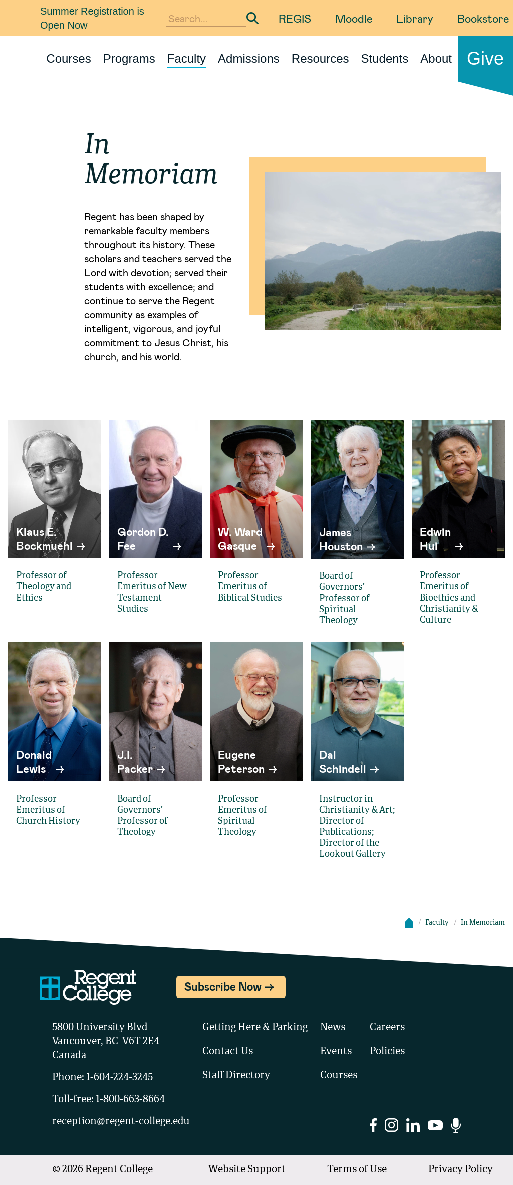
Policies (387, 1052)
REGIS (295, 18)
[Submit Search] (252, 18)
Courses (68, 58)
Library (414, 18)
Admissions (249, 58)
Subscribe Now (223, 986)
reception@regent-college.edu (121, 1122)
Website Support (247, 1170)
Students (385, 58)
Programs (129, 58)
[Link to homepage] (36, 58)
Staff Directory (236, 1076)
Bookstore (483, 18)
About (436, 58)
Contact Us (227, 1052)
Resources (320, 58)
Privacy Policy (460, 1170)
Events (336, 1052)
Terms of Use (357, 1170)
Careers (387, 1028)
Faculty (186, 58)
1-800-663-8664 (130, 1100)
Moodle (353, 18)
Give (485, 58)
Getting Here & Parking (255, 1028)
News (332, 1028)
